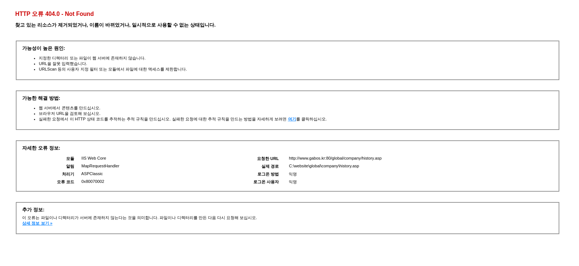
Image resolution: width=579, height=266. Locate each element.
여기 (292, 119)
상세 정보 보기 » (37, 223)
